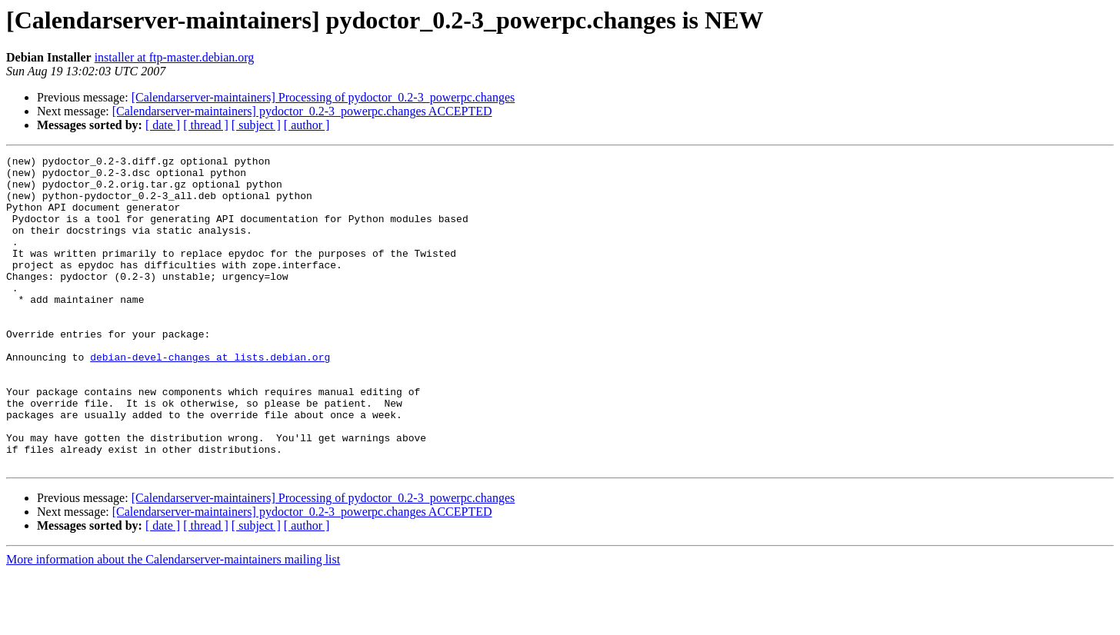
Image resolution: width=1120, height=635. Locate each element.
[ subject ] (256, 124)
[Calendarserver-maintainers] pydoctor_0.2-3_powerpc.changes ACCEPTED (302, 111)
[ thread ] (205, 124)
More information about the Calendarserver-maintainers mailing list (173, 621)
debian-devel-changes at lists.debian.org (210, 398)
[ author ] (307, 124)
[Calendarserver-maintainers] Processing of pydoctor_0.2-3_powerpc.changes (323, 97)
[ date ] (162, 124)
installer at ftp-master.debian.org (175, 57)
